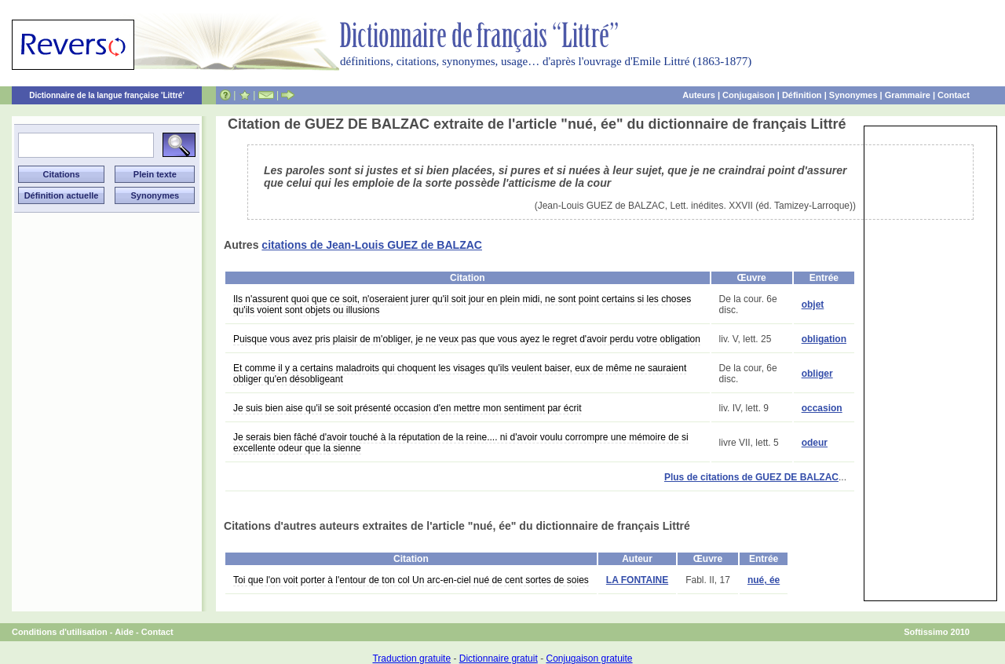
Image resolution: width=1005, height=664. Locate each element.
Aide (124, 632)
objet (813, 304)
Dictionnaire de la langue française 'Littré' (107, 95)
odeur (815, 442)
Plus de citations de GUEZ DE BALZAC (751, 477)
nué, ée (763, 580)
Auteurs (698, 95)
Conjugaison (748, 95)
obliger (817, 373)
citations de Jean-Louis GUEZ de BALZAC (371, 245)
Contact (953, 95)
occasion (822, 408)
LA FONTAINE (637, 580)
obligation (824, 339)
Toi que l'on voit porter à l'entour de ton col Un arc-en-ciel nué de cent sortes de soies (411, 580)
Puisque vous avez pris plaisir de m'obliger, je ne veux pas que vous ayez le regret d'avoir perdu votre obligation (466, 339)
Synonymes (853, 95)
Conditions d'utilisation (60, 632)
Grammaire (907, 95)
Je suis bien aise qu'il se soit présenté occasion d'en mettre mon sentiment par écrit (407, 408)
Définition (802, 95)
